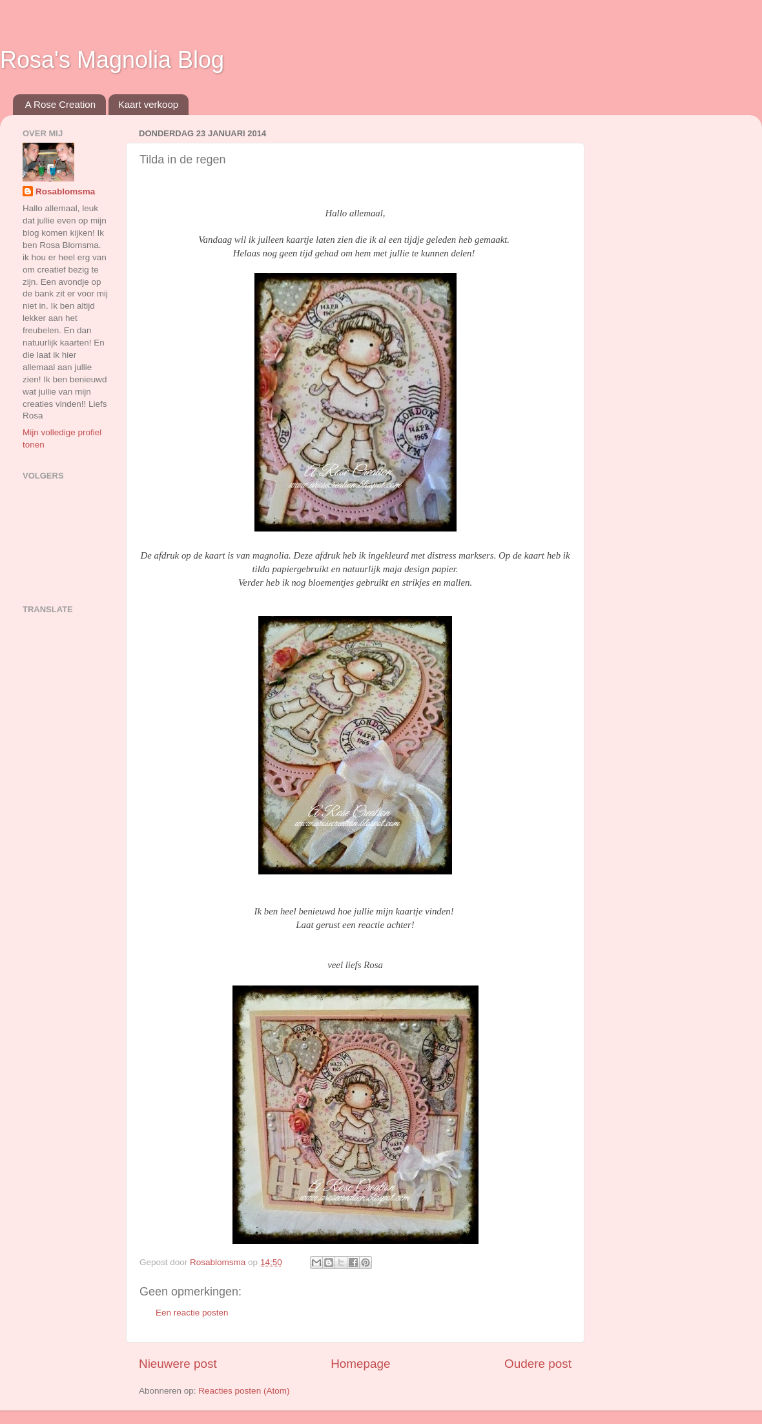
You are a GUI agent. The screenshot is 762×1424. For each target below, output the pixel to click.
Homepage (360, 1363)
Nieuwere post (178, 1363)
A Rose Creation (60, 104)
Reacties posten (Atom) (243, 1391)
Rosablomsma (65, 191)
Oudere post (538, 1363)
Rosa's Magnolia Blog (112, 59)
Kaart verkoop (148, 104)
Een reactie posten (192, 1312)
